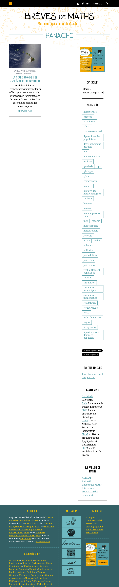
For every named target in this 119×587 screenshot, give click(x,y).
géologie (88, 174)
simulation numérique (89, 282)
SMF (84, 431)
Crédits (80, 580)
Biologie (26, 541)
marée (100, 206)
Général (13, 554)
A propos (90, 496)
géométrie (89, 179)
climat (86, 129)
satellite (87, 270)
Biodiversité (15, 541)
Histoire (29, 557)
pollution (88, 243)
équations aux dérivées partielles (93, 326)
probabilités (90, 248)
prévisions (89, 258)
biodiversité (90, 114)
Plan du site (92, 511)
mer (85, 219)
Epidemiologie (45, 548)
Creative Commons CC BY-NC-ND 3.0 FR (61, 580)
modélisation (90, 223)
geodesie (88, 169)
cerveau (87, 119)
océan (99, 233)
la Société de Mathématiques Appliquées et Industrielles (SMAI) (31, 508)
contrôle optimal (92, 134)
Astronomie (27, 538)
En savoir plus (25, 111)
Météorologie (15, 560)
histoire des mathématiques (92, 195)
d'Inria (35, 502)
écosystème (89, 320)
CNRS (85, 407)
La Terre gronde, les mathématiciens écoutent (25, 79)
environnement (92, 159)
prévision (88, 253)
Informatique (41, 557)
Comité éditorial (94, 499)
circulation (89, 124)
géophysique (90, 184)
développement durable (92, 148)
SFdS (84, 397)
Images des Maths (91, 464)
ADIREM (86, 457)
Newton (87, 233)
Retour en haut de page (101, 581)
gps (99, 169)
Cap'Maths (87, 386)
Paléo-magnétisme (41, 560)
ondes (86, 238)
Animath (86, 461)
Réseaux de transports (32, 566)
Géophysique (31, 71)
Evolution (31, 551)
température (90, 300)
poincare (98, 238)
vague (86, 315)
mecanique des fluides (91, 212)
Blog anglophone (94, 505)
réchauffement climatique (91, 264)
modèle (96, 219)
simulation (89, 275)
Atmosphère (40, 538)
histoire (87, 189)
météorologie (90, 228)
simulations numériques (90, 289)
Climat (49, 541)
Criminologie (15, 545)
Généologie (24, 554)
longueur (88, 206)
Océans (19, 73)
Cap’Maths (25, 517)
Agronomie (14, 538)
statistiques (89, 296)
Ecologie (13, 548)
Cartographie (19, 71)
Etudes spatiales (17, 551)
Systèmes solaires (28, 569)
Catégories (87, 92)
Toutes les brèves (94, 508)
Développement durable (35, 545)
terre (86, 305)
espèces (87, 164)
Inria (84, 390)
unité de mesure (92, 310)
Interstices (88, 467)
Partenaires (92, 502)
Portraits (13, 563)
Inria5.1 (87, 201)
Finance (41, 551)
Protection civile (27, 563)
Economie (23, 548)
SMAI (85, 417)
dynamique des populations (91, 140)
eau (85, 154)
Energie (33, 548)
